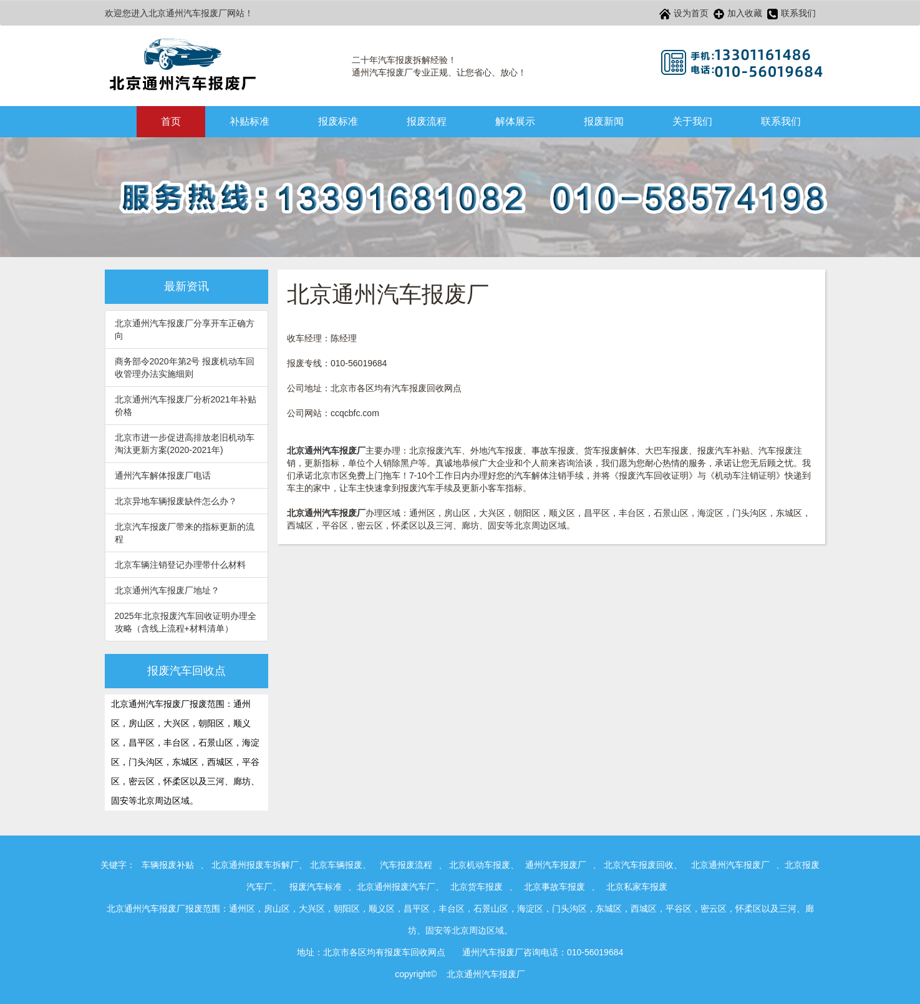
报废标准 (338, 121)
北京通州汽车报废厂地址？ (167, 590)
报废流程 (427, 121)
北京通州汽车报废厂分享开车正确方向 (184, 329)
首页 (171, 121)
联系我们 (791, 13)
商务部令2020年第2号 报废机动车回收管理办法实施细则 (185, 367)
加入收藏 (738, 13)
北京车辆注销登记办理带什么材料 (180, 565)
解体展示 (515, 121)
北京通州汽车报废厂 (730, 865)
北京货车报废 (476, 887)
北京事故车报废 (554, 887)
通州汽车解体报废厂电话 (163, 475)
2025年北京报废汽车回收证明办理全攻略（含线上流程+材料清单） (185, 622)
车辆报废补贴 (168, 865)
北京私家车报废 (636, 887)
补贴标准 (249, 121)
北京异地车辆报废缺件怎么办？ (176, 501)
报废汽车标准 (315, 887)
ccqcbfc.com (355, 413)
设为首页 (684, 13)
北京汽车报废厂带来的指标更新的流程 (184, 533)
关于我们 (692, 121)
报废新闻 (604, 121)
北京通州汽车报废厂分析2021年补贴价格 (185, 405)
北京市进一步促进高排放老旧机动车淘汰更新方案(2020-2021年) (184, 443)
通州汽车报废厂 (555, 865)
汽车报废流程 (406, 865)
